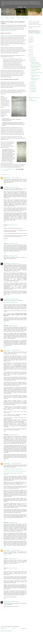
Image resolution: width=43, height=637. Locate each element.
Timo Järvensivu (7, 177)
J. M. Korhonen (6, 187)
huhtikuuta (32, 90)
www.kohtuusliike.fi (36, 32)
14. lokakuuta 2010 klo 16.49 (16, 350)
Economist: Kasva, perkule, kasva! (36, 72)
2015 (31, 47)
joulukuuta (32, 57)
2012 (31, 52)
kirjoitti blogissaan (10, 603)
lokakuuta (32, 60)
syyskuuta (32, 81)
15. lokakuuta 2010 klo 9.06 (16, 550)
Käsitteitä (6, 170)
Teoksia (29, 42)
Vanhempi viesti (24, 628)
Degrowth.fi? (12, 17)
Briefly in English (25, 17)
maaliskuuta (33, 91)
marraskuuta (33, 59)
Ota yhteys (18, 17)
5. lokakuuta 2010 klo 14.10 (14, 187)
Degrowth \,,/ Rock (33, 74)
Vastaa (5, 183)
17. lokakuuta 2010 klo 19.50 (14, 601)
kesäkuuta (32, 86)
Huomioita (30, 38)
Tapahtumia (30, 40)
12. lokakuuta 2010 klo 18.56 (12, 243)
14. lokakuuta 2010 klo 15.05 (13, 325)
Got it (25, 7)
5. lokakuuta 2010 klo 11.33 (16, 177)
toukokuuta (33, 88)
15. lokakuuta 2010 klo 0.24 (13, 522)
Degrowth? (7, 17)
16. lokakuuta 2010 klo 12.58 (12, 568)
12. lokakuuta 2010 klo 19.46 (12, 255)
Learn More (19, 7)
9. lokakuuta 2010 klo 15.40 (12, 224)
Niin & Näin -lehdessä (8, 35)
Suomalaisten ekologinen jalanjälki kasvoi (11, 302)
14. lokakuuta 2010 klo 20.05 (16, 463)
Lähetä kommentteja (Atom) (7, 630)
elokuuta (32, 83)
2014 (31, 49)
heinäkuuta (33, 85)
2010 (31, 55)
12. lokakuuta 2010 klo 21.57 (14, 263)
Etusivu (13, 628)
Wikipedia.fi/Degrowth (32, 100)
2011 (31, 54)
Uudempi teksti (3, 628)
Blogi (2, 17)
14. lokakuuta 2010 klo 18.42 (13, 434)
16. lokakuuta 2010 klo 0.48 (12, 558)
